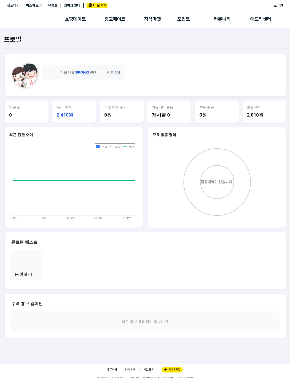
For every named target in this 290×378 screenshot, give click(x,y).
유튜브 (52, 5)
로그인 (278, 5)
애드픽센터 (260, 19)
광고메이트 (114, 19)
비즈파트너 (34, 5)
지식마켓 (152, 19)
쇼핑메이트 (75, 19)
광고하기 (13, 5)
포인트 (183, 19)
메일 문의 (148, 369)
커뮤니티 (222, 19)
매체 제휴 (130, 369)
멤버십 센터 (72, 5)
